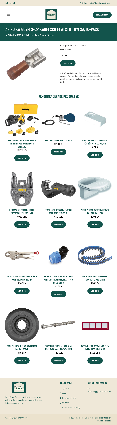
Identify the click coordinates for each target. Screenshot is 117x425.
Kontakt (79, 418)
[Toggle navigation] (8, 14)
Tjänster (66, 388)
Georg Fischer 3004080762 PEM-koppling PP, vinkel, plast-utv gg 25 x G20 (58, 279)
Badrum (74, 45)
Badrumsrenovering (71, 407)
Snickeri (65, 403)
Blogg (71, 418)
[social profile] (14, 3)
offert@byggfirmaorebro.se (100, 3)
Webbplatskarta (104, 421)
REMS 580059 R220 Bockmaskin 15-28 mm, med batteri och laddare (22, 143)
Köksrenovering (69, 398)
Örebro (84, 3)
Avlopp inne (84, 45)
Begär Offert (102, 15)
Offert (64, 393)
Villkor (87, 418)
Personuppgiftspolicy (101, 418)
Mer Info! (68, 63)
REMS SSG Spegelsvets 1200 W (58, 140)
